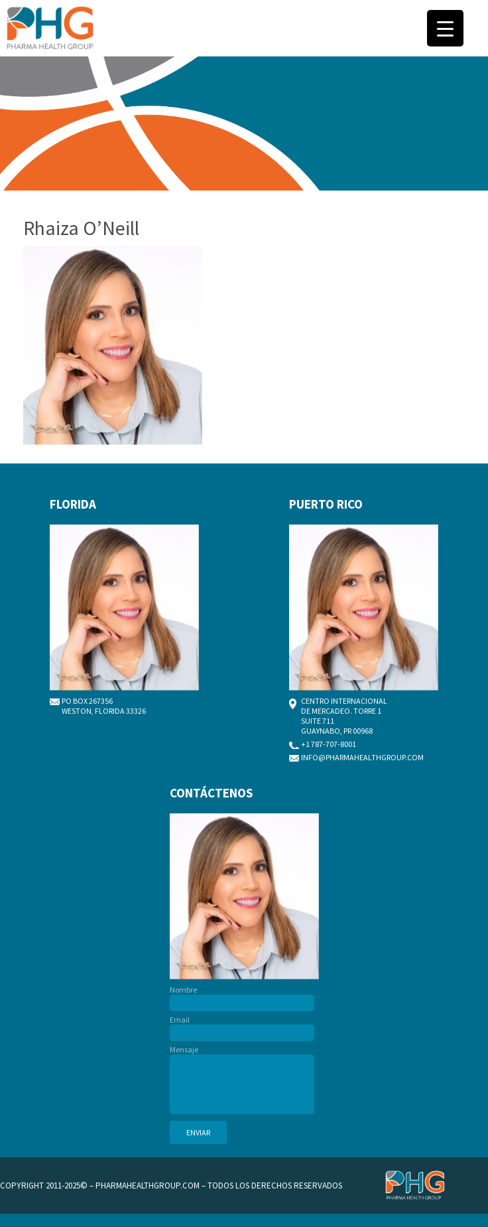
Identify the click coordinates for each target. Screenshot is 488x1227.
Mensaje (242, 1080)
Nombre (242, 996)
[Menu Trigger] (445, 28)
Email (242, 1026)
